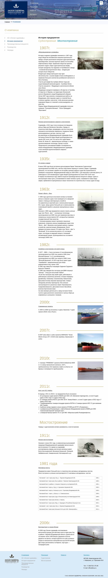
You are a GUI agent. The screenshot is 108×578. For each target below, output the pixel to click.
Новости (33, 10)
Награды (10, 50)
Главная (7, 22)
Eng (98, 2)
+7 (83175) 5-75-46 (92, 565)
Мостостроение (67, 40)
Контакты (33, 14)
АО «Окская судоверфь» (16, 38)
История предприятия (15, 41)
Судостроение (45, 558)
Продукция (34, 7)
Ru (101, 2)
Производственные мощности (17, 44)
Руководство (11, 47)
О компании (34, 3)
